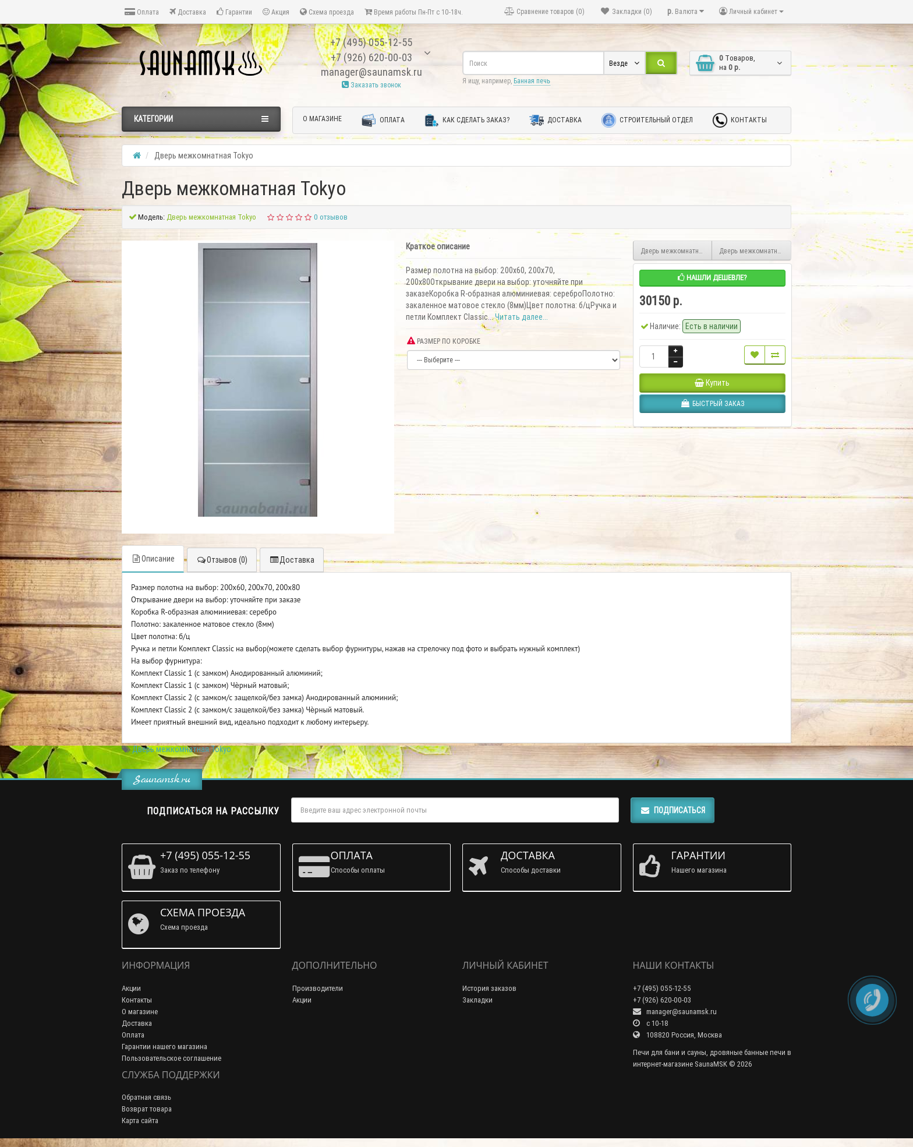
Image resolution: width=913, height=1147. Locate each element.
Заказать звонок (371, 84)
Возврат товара (147, 1109)
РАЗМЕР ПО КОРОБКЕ (443, 341)
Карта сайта (140, 1120)
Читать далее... (521, 317)
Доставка (187, 12)
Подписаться (672, 810)
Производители (317, 988)
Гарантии (234, 12)
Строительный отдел (647, 120)
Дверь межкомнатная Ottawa (755, 250)
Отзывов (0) (221, 560)
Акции (131, 988)
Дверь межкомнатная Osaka (676, 250)
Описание (153, 558)
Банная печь (532, 80)
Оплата (142, 12)
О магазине (322, 118)
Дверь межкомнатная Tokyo (181, 749)
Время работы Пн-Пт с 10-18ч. (414, 12)
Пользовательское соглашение (171, 1058)
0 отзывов (331, 217)
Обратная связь (146, 1097)
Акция (276, 12)
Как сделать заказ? (466, 120)
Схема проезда (327, 12)
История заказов (489, 988)
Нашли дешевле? (712, 278)
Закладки (477, 1000)
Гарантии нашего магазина (164, 1046)
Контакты (740, 120)
